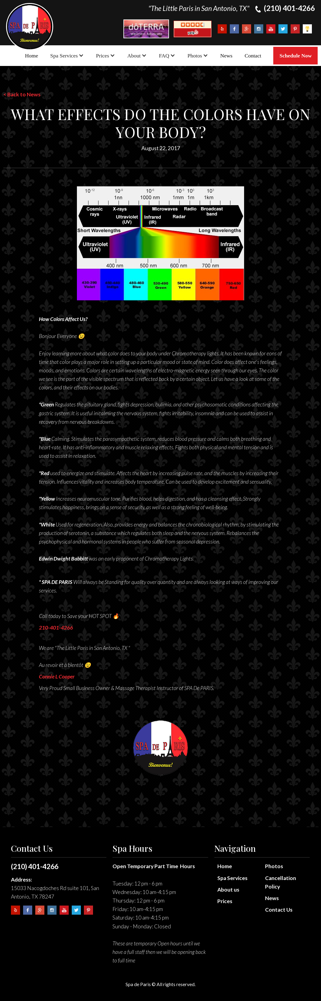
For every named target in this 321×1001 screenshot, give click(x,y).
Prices (224, 901)
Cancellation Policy (280, 882)
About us (228, 889)
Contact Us (278, 909)
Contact (253, 56)
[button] (67, 55)
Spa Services (232, 878)
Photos (274, 866)
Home (31, 56)
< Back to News (21, 94)
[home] (29, 26)
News (226, 56)
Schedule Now (295, 56)
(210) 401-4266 (34, 866)
